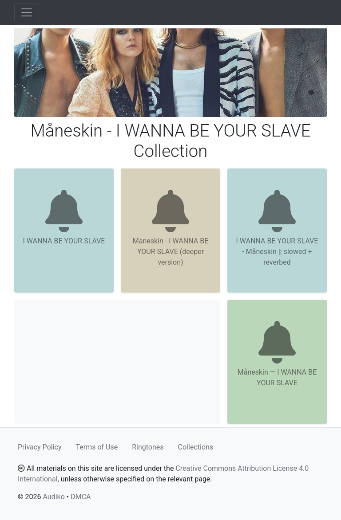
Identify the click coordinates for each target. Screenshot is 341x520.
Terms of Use (97, 447)
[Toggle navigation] (26, 12)
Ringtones (147, 447)
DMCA (81, 497)
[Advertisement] (117, 362)
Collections (196, 447)
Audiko (53, 497)
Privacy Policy (40, 447)
